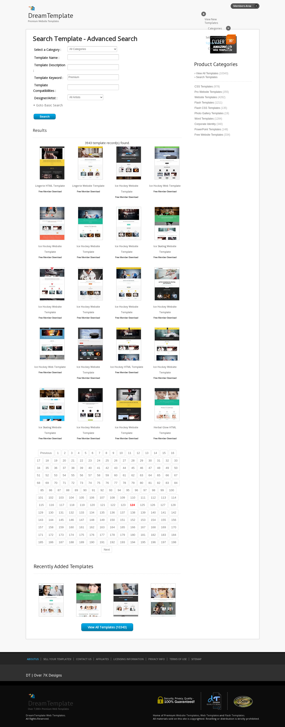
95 (128, 490)
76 (107, 483)
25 (107, 460)
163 (102, 527)
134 (91, 512)
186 (51, 542)
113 (163, 497)
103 (61, 497)
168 (153, 527)
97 (145, 490)
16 (172, 453)
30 (150, 460)
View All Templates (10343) (107, 627)
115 (41, 505)
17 (38, 460)
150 (112, 520)
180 (132, 534)
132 (71, 512)
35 (47, 468)
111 (142, 497)
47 (150, 468)
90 (85, 490)
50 (175, 468)
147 (81, 520)
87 (59, 490)
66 (167, 475)
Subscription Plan (217, 37)
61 (124, 475)
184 (173, 534)
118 (71, 505)
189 (81, 542)
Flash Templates (204, 102)
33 (175, 460)
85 (42, 490)
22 (81, 460)
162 (91, 527)
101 (40, 497)
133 (81, 512)
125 (142, 505)
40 (90, 468)
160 (71, 527)
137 (122, 512)
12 (138, 453)
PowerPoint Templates (208, 129)
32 (167, 460)
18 (47, 460)
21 (73, 460)
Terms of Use (178, 659)
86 (50, 490)
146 (71, 520)
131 (61, 512)
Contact (213, 48)
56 (81, 475)
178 (112, 534)
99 (162, 490)
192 (112, 542)
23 (90, 460)
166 (132, 527)
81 (150, 483)
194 (132, 542)
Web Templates (209, 715)
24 (98, 460)
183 (163, 534)
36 (55, 468)
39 (81, 468)
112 (153, 497)
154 (153, 520)
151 (122, 520)
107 (102, 497)
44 (124, 468)
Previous (46, 453)
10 (121, 453)
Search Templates (207, 77)
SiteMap (196, 659)
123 (123, 505)
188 (71, 542)
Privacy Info (156, 659)
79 (133, 483)
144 (51, 520)
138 (132, 512)
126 (152, 505)
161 (81, 527)
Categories (215, 28)
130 (51, 512)
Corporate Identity (205, 124)
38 (73, 468)
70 (55, 483)
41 (98, 468)
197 (163, 542)
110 (132, 497)
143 (40, 520)
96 (136, 490)
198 (173, 542)
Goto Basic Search (49, 105)
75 (98, 483)
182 (153, 534)
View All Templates (207, 73)
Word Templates (204, 118)
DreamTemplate (50, 15)
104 (71, 497)
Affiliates (102, 659)
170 (173, 527)
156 (173, 520)
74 (90, 483)
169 (163, 527)
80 (141, 483)
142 (173, 512)
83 (167, 483)
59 (107, 475)
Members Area (242, 6)
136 (112, 512)
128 (173, 505)
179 (122, 534)
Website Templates (206, 97)
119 (82, 505)
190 (91, 542)
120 (92, 505)
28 (133, 460)
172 (51, 534)
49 (167, 468)
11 (129, 453)
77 (116, 483)
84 (175, 483)
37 (64, 468)
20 (64, 460)
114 (173, 497)
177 (102, 534)
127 (163, 505)
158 (51, 527)
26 (116, 460)
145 (61, 520)
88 (67, 490)
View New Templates (211, 21)
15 (164, 453)
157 (40, 527)
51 (38, 475)
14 (155, 453)
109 (122, 497)
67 (175, 475)
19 (55, 460)
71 (64, 483)
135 (102, 512)
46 (141, 468)
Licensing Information (128, 659)
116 (51, 505)
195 (142, 542)
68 (38, 483)
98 (153, 490)
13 (147, 453)
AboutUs (33, 659)
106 (91, 497)
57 (90, 475)
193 (122, 542)
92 (102, 490)
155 (163, 520)
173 (61, 534)
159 (61, 527)
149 (102, 520)
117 (61, 505)
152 (132, 520)
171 (40, 534)
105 (81, 497)
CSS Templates (204, 86)
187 (61, 542)
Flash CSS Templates (207, 108)
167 (142, 527)
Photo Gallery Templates (209, 113)
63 (141, 475)
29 (141, 460)
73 (81, 483)
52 (47, 475)
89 (76, 490)
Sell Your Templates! (57, 659)
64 (150, 475)
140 (153, 512)
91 (93, 490)
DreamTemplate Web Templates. (46, 715)
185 (40, 542)
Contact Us (83, 659)
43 (116, 468)
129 (40, 512)
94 (119, 490)
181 (142, 534)
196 (153, 542)
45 (133, 468)
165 (122, 527)
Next (107, 549)
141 (163, 512)
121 (102, 505)
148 (91, 520)
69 (47, 483)
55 (73, 475)
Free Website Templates (209, 134)
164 (112, 527)
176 (91, 534)
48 (158, 468)
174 (71, 534)
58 (98, 475)
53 (55, 475)
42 (107, 468)
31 (158, 460)
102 (51, 497)
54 (64, 475)
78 (124, 483)
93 (110, 490)
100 (171, 490)
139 (142, 512)
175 (81, 534)
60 (116, 475)
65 (158, 475)
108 (112, 497)
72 (73, 483)
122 (112, 505)
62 (133, 475)
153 (142, 520)
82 (158, 483)
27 (124, 460)
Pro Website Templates (208, 91)
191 (102, 542)
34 (38, 468)
